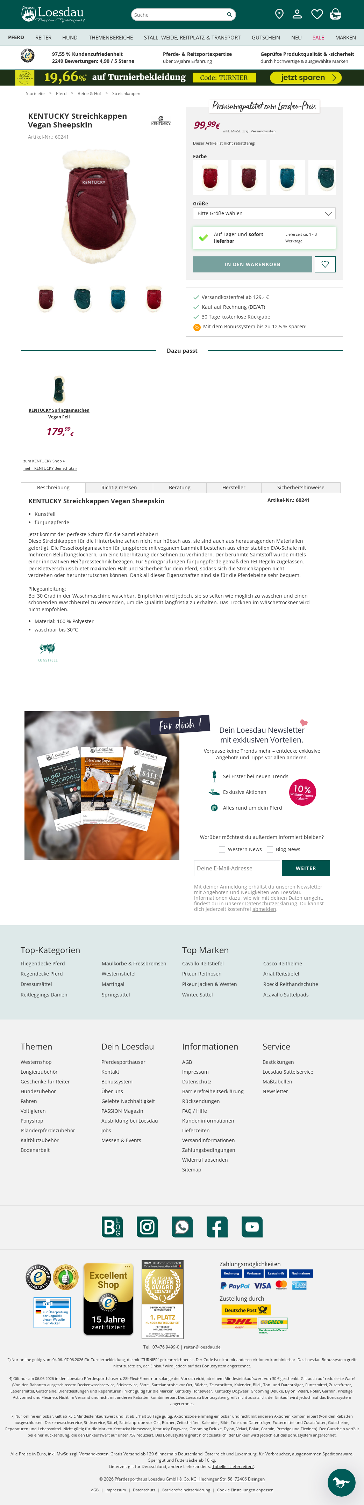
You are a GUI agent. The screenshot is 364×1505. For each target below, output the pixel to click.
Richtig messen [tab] (119, 487)
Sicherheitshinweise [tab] (300, 487)
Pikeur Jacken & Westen (209, 984)
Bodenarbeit (35, 1150)
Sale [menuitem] (318, 37)
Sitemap (191, 1169)
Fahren (29, 1101)
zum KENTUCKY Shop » (44, 460)
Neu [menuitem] (296, 37)
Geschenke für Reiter (45, 1081)
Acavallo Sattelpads (286, 994)
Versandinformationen (208, 1140)
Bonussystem (239, 326)
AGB (187, 1062)
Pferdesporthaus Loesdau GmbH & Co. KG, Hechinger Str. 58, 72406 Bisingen (190, 1479)
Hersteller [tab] (233, 487)
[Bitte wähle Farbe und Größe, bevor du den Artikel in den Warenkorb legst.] (252, 264)
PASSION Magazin (122, 1111)
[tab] (46, 299)
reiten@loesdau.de (202, 1347)
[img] (335, 17)
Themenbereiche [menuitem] (111, 37)
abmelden (264, 909)
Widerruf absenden (205, 1159)
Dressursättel (36, 984)
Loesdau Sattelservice (288, 1071)
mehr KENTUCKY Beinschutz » (50, 468)
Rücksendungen (201, 1101)
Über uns (112, 1091)
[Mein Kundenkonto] (297, 19)
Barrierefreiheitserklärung (213, 1091)
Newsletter (275, 1091)
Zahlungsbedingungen (208, 1150)
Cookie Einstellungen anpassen (245, 1489)
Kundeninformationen (208, 1120)
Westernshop (36, 1062)
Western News (245, 849)
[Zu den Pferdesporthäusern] (279, 14)
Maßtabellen (277, 1081)
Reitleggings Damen (44, 994)
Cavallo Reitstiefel (203, 963)
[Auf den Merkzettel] (325, 264)
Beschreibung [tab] (53, 487)
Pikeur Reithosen (202, 973)
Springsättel (116, 994)
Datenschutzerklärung (271, 903)
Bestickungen (278, 1062)
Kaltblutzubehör (40, 1140)
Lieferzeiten (196, 1130)
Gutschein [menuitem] (266, 37)
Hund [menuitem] (70, 37)
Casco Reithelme (282, 963)
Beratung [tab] (180, 487)
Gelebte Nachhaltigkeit (128, 1101)
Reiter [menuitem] (43, 37)
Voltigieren (33, 1111)
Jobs (106, 1130)
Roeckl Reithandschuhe (290, 984)
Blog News (288, 849)
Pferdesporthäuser (123, 1062)
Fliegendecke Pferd (43, 963)
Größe (212, 203)
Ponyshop (32, 1120)
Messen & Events (121, 1140)
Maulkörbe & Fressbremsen (134, 963)
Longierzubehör (39, 1071)
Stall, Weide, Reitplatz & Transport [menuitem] (192, 37)
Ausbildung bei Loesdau (129, 1120)
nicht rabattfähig (239, 143)
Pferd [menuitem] (16, 37)
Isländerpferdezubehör (48, 1130)
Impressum (195, 1071)
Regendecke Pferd (42, 973)
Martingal (113, 984)
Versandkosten (263, 131)
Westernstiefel (119, 973)
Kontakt (110, 1071)
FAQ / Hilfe (194, 1111)
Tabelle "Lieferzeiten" (233, 1466)
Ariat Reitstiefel (281, 973)
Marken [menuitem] (345, 37)
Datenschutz (197, 1081)
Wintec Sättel (197, 994)
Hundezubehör (38, 1091)
